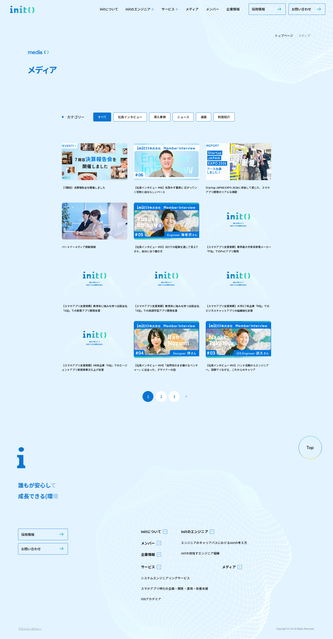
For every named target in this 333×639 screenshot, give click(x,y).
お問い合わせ (307, 9)
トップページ (284, 35)
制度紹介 (224, 117)
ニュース (183, 117)
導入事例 (160, 117)
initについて (109, 9)
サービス (169, 9)
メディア (192, 9)
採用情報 (267, 9)
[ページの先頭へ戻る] (310, 447)
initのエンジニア (140, 9)
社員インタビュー (130, 117)
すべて (102, 117)
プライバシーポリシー (30, 628)
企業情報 (233, 9)
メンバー (212, 9)
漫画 (203, 117)
